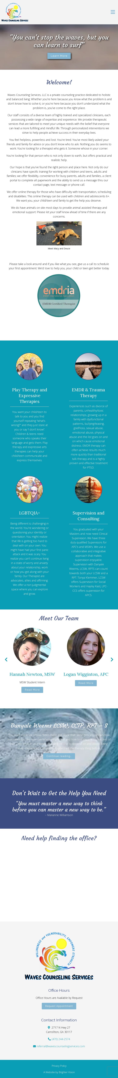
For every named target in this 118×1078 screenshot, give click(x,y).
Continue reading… (59, 756)
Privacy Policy (59, 1065)
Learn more (59, 55)
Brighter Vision (67, 1072)
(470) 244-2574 (61, 1039)
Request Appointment (59, 1006)
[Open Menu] (113, 12)
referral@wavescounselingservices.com (61, 1046)
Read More (32, 689)
